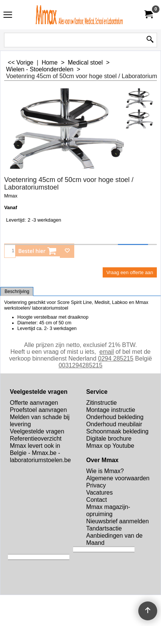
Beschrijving (17, 291)
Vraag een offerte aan (129, 272)
